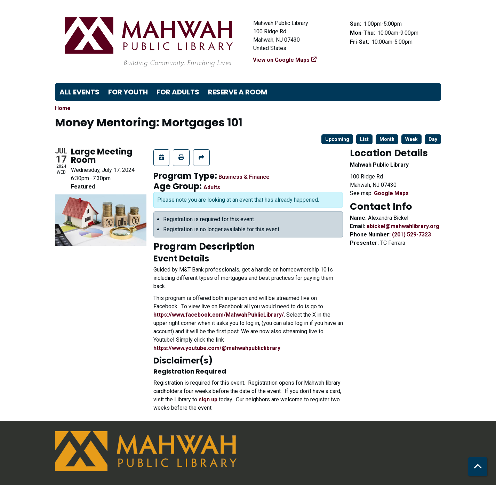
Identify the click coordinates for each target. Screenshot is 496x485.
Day (433, 139)
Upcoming (337, 139)
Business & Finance (244, 177)
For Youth (128, 92)
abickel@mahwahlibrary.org (403, 226)
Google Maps (391, 193)
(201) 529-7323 (411, 234)
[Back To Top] (477, 466)
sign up (208, 399)
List (364, 139)
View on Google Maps (281, 60)
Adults (211, 187)
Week (411, 139)
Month (386, 139)
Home (63, 108)
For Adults (178, 92)
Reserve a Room (237, 92)
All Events (79, 92)
